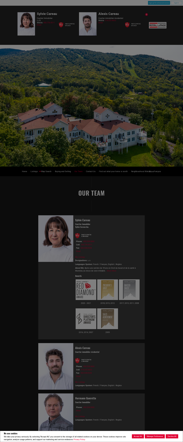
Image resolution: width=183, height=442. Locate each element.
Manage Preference (155, 436)
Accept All (138, 436)
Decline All (172, 436)
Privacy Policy (79, 439)
